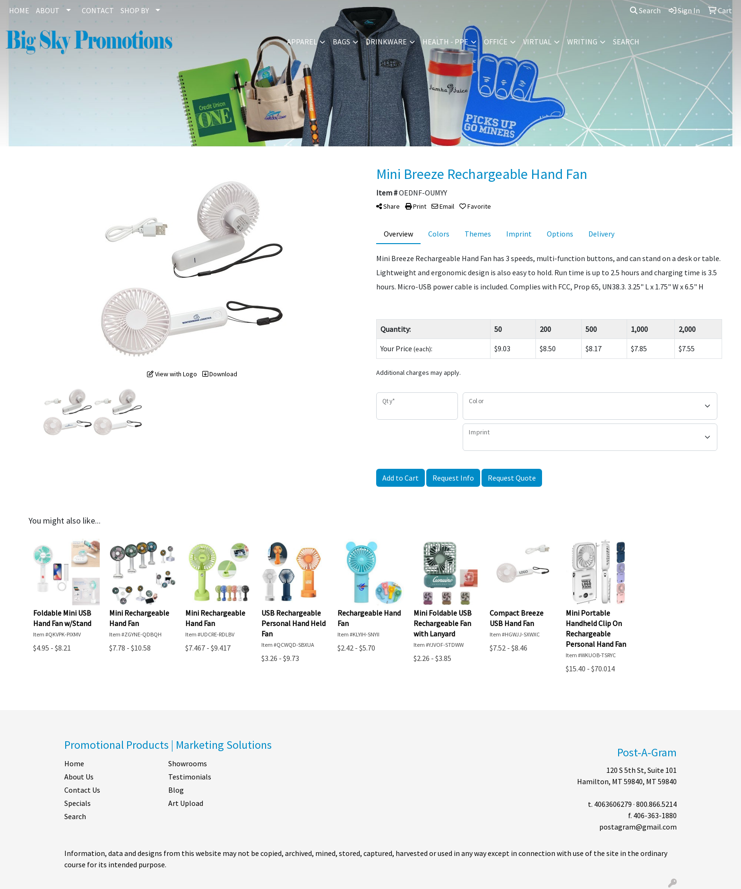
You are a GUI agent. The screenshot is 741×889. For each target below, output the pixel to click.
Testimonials (189, 776)
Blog (176, 790)
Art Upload (185, 803)
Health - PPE (445, 41)
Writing (582, 41)
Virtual (537, 41)
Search (645, 10)
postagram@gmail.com (638, 826)
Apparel (302, 41)
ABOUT (48, 10)
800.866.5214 (656, 804)
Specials (77, 803)
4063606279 (613, 804)
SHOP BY (135, 10)
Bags (341, 41)
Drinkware (386, 41)
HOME (19, 10)
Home (74, 763)
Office (496, 41)
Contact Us (82, 790)
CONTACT (98, 10)
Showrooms (187, 763)
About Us (79, 776)
